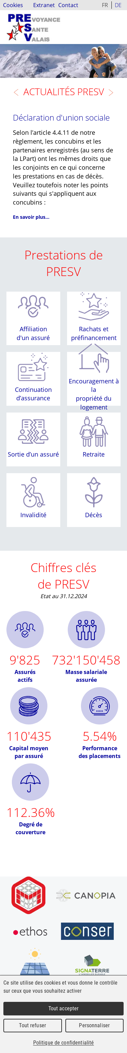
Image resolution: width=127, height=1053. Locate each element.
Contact (68, 5)
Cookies (13, 5)
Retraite (94, 454)
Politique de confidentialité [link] (63, 1042)
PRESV (33, 27)
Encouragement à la (94, 385)
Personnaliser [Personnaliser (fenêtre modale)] (94, 1025)
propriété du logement (93, 402)
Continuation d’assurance (33, 393)
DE (118, 5)
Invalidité (33, 515)
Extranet (44, 5)
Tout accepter (63, 1008)
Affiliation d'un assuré (33, 333)
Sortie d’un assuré (33, 454)
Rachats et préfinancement (94, 333)
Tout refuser (32, 1025)
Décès (93, 515)
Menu (119, 22)
